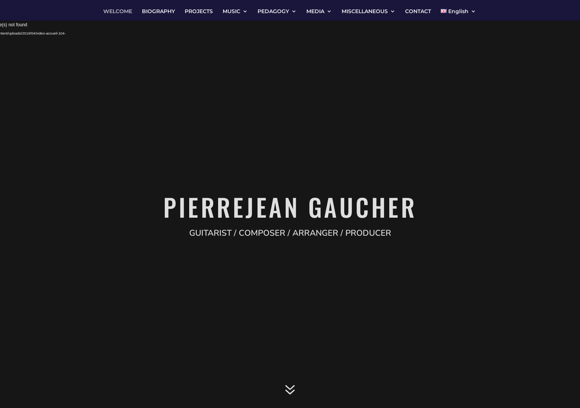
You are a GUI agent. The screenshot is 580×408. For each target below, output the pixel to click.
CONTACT (418, 12)
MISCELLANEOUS (365, 12)
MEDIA (315, 12)
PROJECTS (199, 12)
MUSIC (231, 12)
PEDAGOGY (273, 12)
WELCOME (117, 12)
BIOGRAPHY (158, 12)
